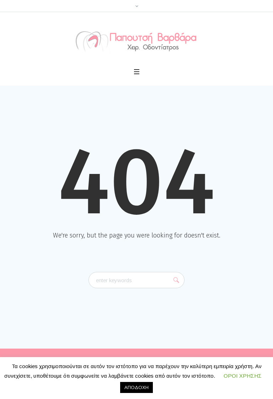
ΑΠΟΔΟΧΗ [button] (136, 387)
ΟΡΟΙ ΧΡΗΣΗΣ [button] (243, 376)
